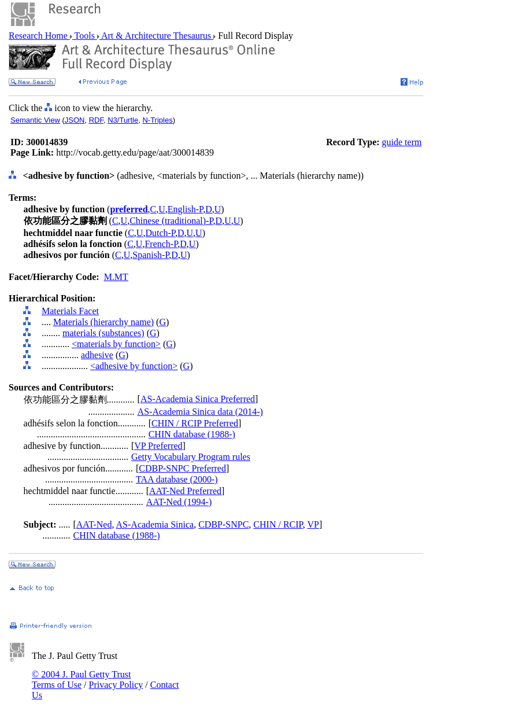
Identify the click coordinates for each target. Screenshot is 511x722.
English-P (185, 209)
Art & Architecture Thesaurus (156, 35)
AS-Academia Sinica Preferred (197, 399)
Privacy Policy (116, 685)
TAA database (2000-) (177, 479)
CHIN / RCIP (277, 524)
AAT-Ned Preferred (185, 491)
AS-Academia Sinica (155, 524)
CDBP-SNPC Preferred (182, 468)
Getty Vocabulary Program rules (190, 457)
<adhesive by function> (133, 366)
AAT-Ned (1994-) (179, 502)
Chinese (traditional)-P (171, 221)
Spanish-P (150, 255)
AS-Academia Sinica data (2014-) (200, 412)
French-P (161, 244)
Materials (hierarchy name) (103, 322)
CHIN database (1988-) (192, 434)
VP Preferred (158, 446)
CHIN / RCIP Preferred (194, 423)
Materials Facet (70, 311)
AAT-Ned (94, 524)
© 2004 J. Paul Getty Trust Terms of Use (81, 679)
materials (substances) (103, 333)
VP (313, 524)
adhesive (97, 355)
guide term (402, 142)
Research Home (39, 35)
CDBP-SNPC (223, 524)
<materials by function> (116, 344)
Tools (84, 35)
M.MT (116, 277)
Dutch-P (160, 233)
